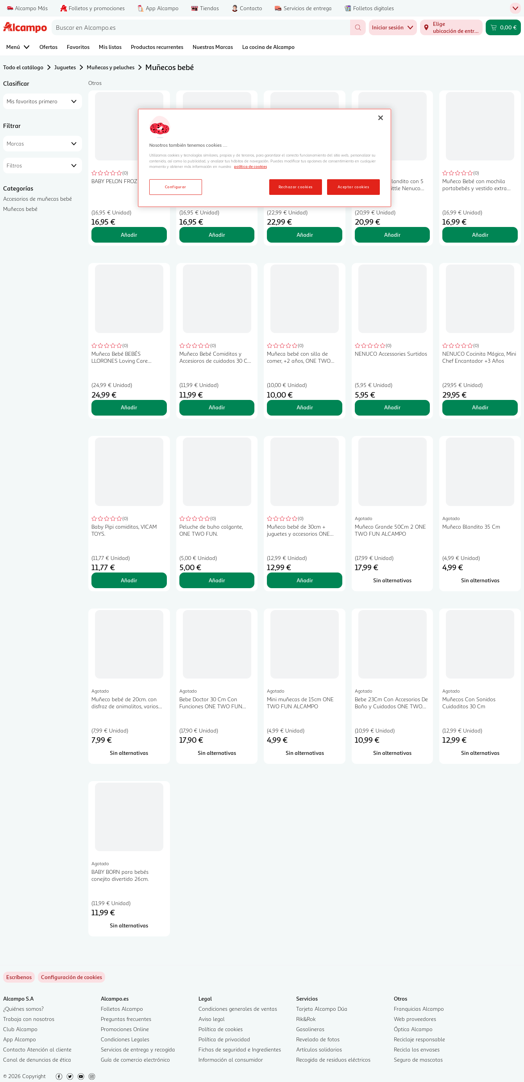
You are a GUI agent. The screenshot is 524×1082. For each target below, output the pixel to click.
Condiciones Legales (125, 1039)
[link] (71, 977)
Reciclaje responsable (419, 1039)
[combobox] (201, 27)
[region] (265, 158)
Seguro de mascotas (418, 1059)
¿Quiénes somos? (23, 1008)
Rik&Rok (306, 1018)
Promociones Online (125, 1029)
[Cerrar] (380, 117)
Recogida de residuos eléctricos (333, 1059)
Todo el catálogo (23, 67)
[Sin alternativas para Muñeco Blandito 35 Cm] (480, 580)
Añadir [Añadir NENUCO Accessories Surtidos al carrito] (392, 407)
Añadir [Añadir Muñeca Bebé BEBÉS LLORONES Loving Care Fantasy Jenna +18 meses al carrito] (129, 407)
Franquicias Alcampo (419, 1008)
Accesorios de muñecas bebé (37, 198)
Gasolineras (310, 1029)
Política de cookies (221, 1029)
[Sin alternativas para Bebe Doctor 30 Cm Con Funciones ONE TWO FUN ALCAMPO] (217, 753)
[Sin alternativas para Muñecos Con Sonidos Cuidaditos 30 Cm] (480, 753)
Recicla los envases (417, 1049)
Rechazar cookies (296, 186)
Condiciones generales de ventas (238, 1008)
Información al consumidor (231, 1059)
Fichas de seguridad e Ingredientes (240, 1049)
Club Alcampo (20, 1029)
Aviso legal (212, 1018)
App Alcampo (19, 1039)
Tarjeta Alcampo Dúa (321, 1008)
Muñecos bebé (20, 208)
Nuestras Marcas (213, 46)
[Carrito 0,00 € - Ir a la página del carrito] (503, 27)
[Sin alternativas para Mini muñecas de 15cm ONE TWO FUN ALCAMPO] (304, 753)
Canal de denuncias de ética (37, 1059)
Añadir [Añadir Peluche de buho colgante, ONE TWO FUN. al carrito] (217, 580)
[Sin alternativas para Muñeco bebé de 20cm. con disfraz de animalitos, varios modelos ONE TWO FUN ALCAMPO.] (129, 753)
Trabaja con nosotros (28, 1018)
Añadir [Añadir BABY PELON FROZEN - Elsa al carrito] (129, 234)
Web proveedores (415, 1018)
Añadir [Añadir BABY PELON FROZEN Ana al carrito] (217, 234)
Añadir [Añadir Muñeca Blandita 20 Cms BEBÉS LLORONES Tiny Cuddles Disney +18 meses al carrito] (305, 234)
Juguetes (65, 67)
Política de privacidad (224, 1039)
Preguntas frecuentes (126, 1018)
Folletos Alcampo (122, 1008)
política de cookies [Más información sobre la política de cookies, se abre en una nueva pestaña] (250, 166)
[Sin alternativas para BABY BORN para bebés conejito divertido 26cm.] (129, 925)
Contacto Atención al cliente (37, 1049)
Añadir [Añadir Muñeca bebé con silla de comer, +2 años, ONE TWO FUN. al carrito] (305, 407)
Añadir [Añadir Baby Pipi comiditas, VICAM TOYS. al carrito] (129, 580)
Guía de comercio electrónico (135, 1059)
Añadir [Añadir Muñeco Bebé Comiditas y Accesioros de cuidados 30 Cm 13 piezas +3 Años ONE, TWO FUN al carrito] (217, 407)
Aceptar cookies (353, 186)
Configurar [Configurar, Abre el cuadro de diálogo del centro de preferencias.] (175, 186)
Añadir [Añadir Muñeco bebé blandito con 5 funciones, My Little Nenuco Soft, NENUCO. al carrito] (392, 234)
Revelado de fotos (318, 1039)
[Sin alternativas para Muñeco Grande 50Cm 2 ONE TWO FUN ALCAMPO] (392, 580)
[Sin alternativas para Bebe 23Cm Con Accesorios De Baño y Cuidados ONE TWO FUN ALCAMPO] (392, 753)
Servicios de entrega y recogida (138, 1049)
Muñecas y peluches (110, 67)
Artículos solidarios (319, 1049)
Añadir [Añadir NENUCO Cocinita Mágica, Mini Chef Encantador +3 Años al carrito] (480, 407)
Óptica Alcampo (413, 1029)
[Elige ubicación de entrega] (451, 27)
